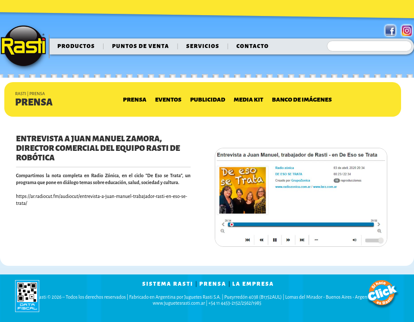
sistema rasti (167, 284)
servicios (203, 46)
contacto (252, 46)
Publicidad (207, 99)
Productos (76, 46)
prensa (212, 284)
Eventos (168, 99)
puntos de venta (140, 46)
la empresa (253, 284)
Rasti (26, 48)
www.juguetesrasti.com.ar (179, 303)
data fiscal (27, 296)
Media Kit (248, 99)
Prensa (134, 99)
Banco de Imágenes (302, 99)
